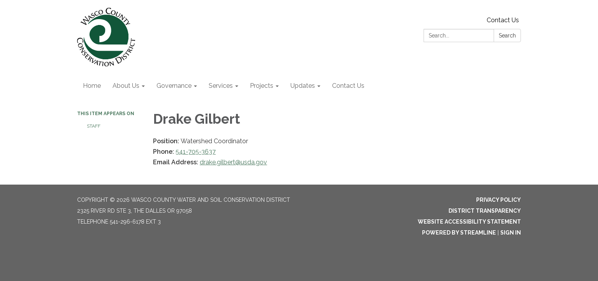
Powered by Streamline (459, 232)
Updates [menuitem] (302, 85)
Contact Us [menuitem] (348, 85)
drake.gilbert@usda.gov (233, 162)
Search (507, 35)
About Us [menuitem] (126, 85)
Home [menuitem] (92, 85)
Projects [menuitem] (261, 85)
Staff (93, 126)
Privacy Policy (498, 200)
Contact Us (503, 20)
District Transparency (484, 211)
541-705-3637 (196, 151)
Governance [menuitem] (174, 85)
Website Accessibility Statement (469, 222)
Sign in (510, 232)
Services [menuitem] (221, 85)
